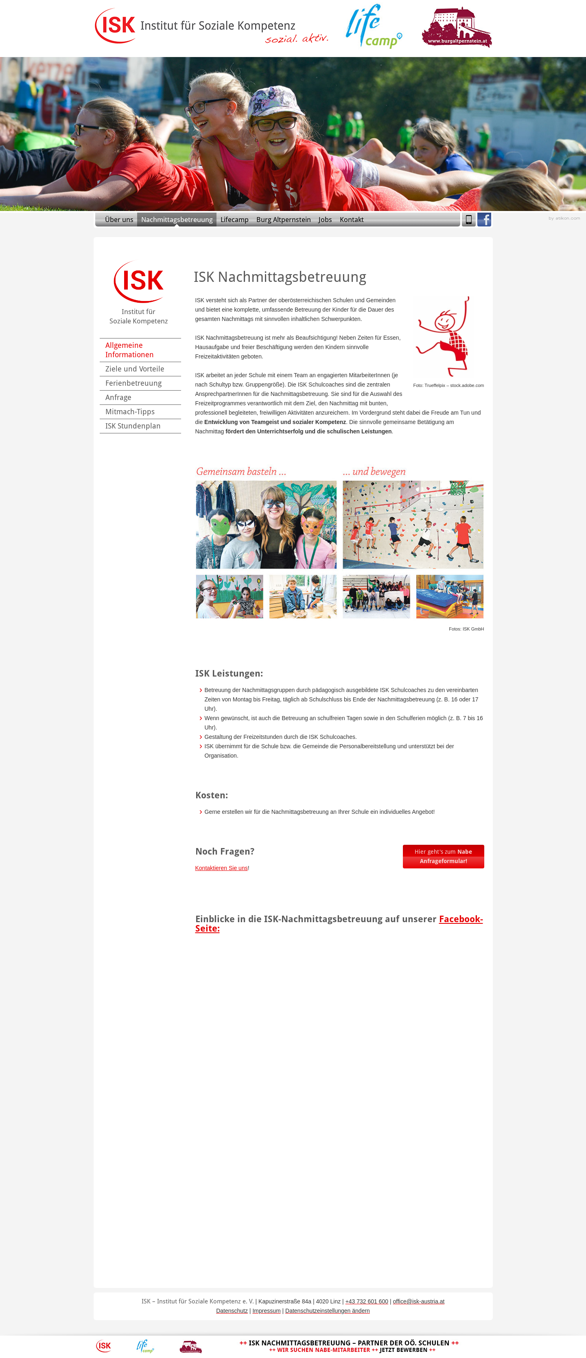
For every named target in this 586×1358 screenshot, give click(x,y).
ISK (104, 1346)
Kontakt (352, 219)
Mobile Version (469, 219)
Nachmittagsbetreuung (177, 219)
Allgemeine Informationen (129, 350)
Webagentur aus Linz (564, 218)
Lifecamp (235, 219)
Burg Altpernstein (283, 219)
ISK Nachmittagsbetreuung (349, 1346)
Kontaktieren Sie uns (221, 868)
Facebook (484, 219)
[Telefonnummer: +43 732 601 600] (367, 1301)
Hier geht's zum (443, 856)
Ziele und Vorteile (134, 369)
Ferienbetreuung (133, 383)
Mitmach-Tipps (130, 411)
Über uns (119, 219)
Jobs (325, 219)
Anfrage (118, 397)
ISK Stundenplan (133, 426)
